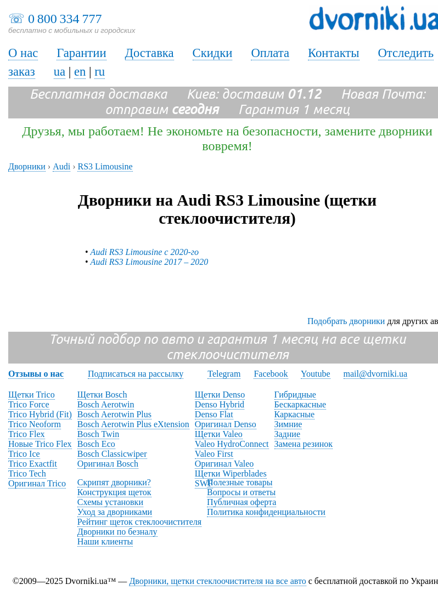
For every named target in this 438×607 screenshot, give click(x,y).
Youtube (315, 373)
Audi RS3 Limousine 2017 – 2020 (150, 261)
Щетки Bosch (102, 394)
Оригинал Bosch (107, 463)
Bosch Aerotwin (105, 404)
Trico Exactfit (32, 463)
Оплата (270, 53)
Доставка (149, 53)
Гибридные (295, 394)
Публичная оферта (241, 502)
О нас (23, 53)
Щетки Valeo (219, 434)
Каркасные (294, 414)
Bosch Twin (98, 434)
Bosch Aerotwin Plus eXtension (133, 424)
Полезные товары (239, 482)
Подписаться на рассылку (135, 373)
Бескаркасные (300, 404)
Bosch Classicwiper (112, 453)
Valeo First (214, 453)
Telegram (223, 373)
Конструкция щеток (114, 492)
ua (59, 71)
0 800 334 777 (65, 19)
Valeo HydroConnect (232, 444)
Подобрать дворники (346, 321)
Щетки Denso (220, 394)
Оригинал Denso (225, 424)
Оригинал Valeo (224, 463)
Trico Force (28, 404)
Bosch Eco (96, 444)
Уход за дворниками (114, 512)
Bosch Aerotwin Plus (114, 414)
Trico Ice (24, 453)
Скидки (213, 53)
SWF (204, 483)
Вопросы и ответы (241, 492)
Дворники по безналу (117, 531)
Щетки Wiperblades (231, 473)
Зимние (288, 424)
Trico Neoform (34, 424)
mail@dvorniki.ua (376, 373)
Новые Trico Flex (40, 444)
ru (99, 71)
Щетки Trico (31, 394)
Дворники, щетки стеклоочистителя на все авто (217, 581)
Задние (287, 434)
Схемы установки (110, 502)
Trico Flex (26, 434)
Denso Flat (214, 414)
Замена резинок (303, 444)
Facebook (271, 373)
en (80, 71)
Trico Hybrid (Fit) (40, 414)
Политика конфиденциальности (266, 512)
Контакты (334, 53)
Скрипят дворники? (114, 482)
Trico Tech (27, 473)
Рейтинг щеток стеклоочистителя (139, 521)
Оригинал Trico (37, 483)
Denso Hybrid (219, 404)
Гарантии (81, 53)
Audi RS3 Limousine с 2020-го (145, 252)
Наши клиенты (105, 541)
